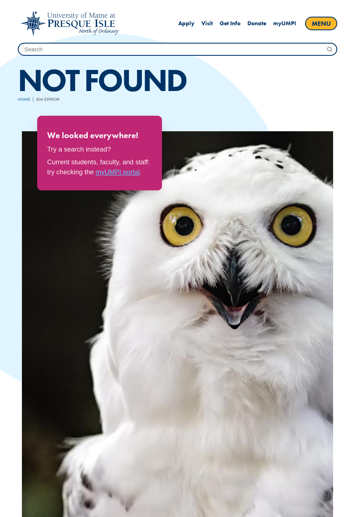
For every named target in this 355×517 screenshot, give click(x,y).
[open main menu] (321, 23)
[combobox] (177, 49)
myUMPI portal (118, 172)
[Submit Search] (330, 49)
